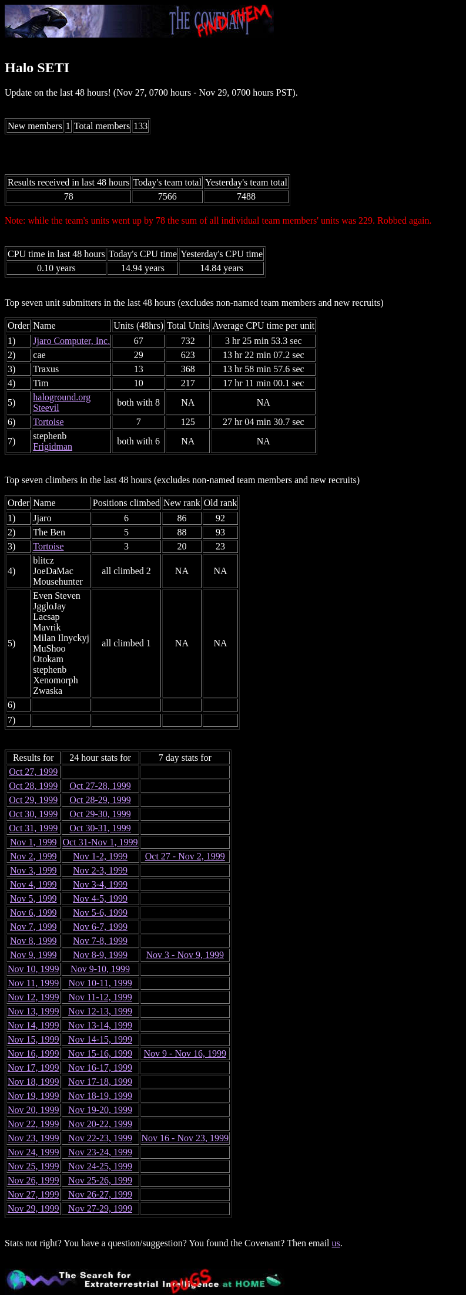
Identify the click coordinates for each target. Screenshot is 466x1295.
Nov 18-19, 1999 (100, 1096)
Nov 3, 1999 (33, 870)
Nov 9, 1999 (33, 955)
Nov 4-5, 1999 (100, 898)
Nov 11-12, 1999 (100, 997)
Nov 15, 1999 (33, 1039)
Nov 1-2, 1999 (100, 856)
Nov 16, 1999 (33, 1053)
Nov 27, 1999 (33, 1194)
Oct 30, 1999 (33, 814)
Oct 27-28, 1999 (99, 786)
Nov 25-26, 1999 (100, 1180)
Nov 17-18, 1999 (100, 1082)
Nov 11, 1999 (33, 983)
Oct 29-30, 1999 (99, 814)
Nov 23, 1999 (33, 1138)
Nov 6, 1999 (33, 913)
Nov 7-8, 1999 (100, 941)
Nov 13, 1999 (33, 1011)
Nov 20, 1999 (33, 1110)
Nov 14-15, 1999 (100, 1039)
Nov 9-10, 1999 (100, 969)
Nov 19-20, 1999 (100, 1110)
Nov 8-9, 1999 (100, 955)
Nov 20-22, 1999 (100, 1124)
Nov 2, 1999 (33, 856)
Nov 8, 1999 (33, 941)
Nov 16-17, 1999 (100, 1068)
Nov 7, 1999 (33, 927)
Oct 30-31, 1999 (99, 828)
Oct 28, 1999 (33, 786)
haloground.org (61, 397)
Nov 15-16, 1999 (100, 1053)
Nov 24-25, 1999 (100, 1166)
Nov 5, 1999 (33, 898)
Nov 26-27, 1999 (100, 1194)
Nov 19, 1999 (33, 1096)
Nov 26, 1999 (33, 1180)
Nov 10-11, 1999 (100, 983)
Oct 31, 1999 (33, 828)
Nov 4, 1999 (33, 884)
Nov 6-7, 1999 (100, 927)
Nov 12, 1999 (33, 997)
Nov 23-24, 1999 (100, 1152)
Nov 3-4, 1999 (100, 884)
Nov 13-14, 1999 (100, 1025)
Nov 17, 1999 (33, 1068)
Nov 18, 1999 (33, 1082)
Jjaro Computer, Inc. (71, 341)
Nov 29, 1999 (33, 1208)
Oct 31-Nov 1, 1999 (100, 842)
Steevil (46, 408)
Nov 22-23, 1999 (100, 1138)
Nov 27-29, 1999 (100, 1208)
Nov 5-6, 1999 (100, 913)
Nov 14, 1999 (33, 1025)
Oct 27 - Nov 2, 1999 (185, 856)
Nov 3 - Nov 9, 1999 (185, 955)
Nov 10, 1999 (33, 969)
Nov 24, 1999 (33, 1152)
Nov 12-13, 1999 (100, 1011)
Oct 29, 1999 (33, 800)
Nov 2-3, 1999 (100, 870)
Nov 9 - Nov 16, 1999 (185, 1053)
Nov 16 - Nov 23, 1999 (185, 1138)
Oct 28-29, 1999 (99, 800)
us (336, 1243)
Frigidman (52, 446)
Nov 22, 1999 (33, 1124)
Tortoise (48, 422)
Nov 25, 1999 (33, 1166)
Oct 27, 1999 (33, 772)
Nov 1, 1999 (33, 842)
